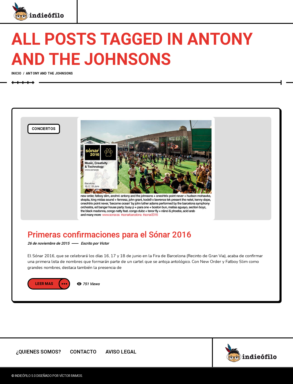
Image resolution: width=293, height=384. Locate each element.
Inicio (16, 73)
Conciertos (44, 129)
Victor (104, 243)
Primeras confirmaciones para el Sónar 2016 (109, 235)
